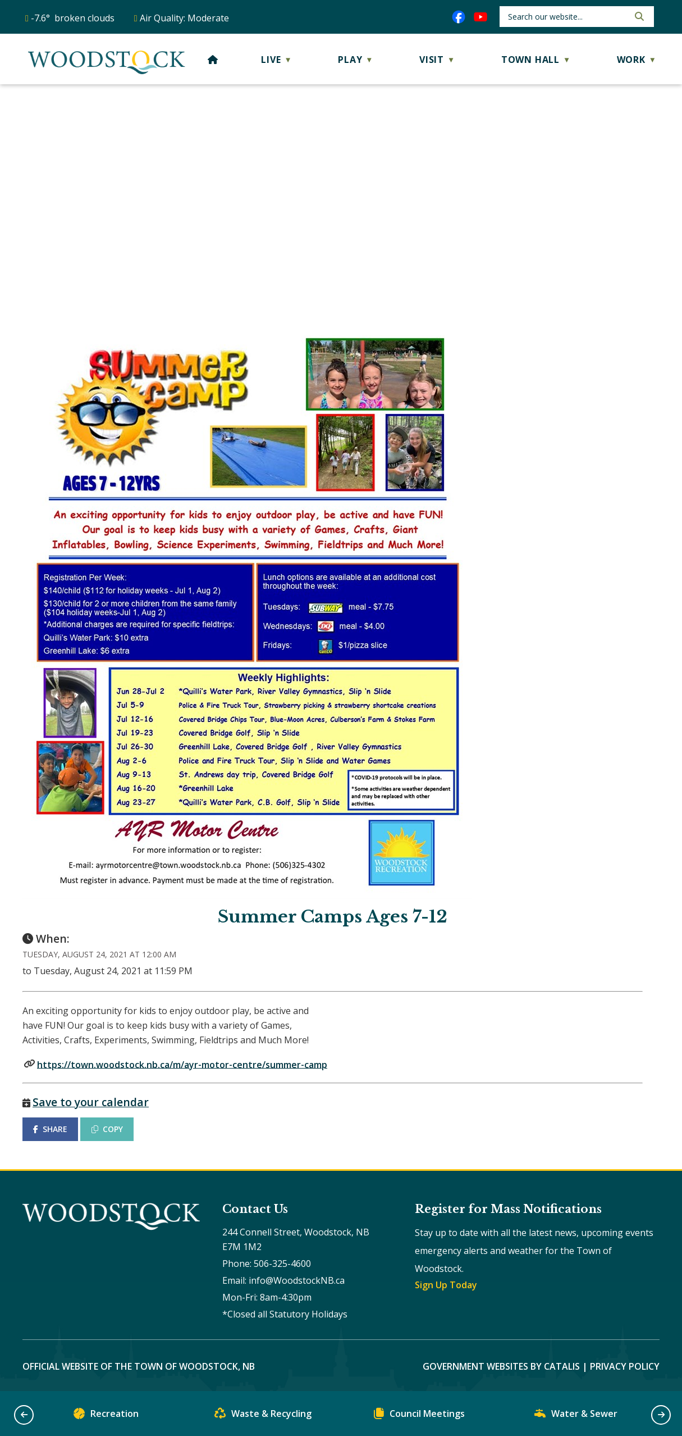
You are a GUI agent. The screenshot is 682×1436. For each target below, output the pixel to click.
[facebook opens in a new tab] (458, 17)
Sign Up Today (446, 1285)
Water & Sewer (575, 1416)
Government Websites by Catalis (501, 1366)
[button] (638, 16)
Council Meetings (419, 1416)
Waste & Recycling (263, 1416)
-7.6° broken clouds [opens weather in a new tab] (73, 18)
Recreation (106, 1416)
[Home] (213, 59)
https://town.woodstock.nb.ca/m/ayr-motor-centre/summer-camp (182, 1064)
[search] (567, 16)
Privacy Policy (625, 1366)
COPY (107, 1129)
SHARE (50, 1129)
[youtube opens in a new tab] (480, 17)
